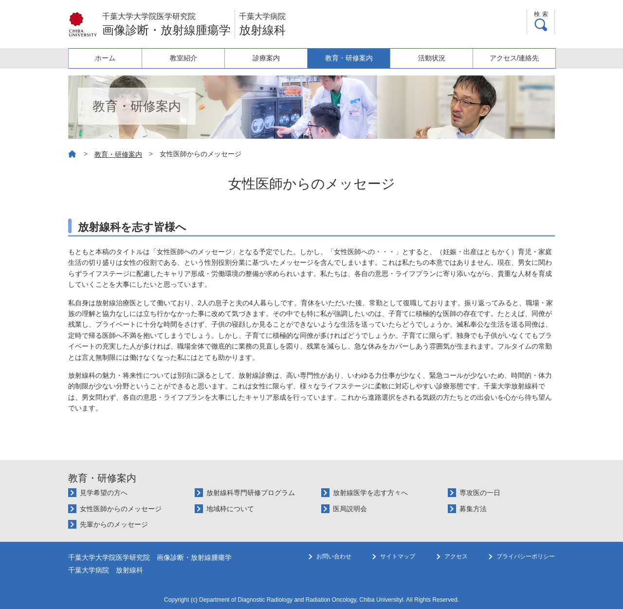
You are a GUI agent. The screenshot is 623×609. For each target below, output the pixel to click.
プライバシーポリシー (525, 575)
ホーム (109, 58)
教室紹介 (190, 58)
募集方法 (473, 509)
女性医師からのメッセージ (121, 509)
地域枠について (230, 509)
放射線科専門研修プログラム (250, 493)
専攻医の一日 (479, 493)
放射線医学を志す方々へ (370, 493)
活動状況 (433, 58)
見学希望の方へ (104, 493)
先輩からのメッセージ (114, 524)
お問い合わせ (333, 575)
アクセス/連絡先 (515, 58)
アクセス (456, 575)
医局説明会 (350, 509)
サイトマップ (397, 575)
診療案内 (271, 58)
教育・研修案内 (352, 58)
